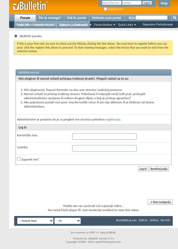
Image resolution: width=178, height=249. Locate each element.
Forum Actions (103, 24)
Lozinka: (22, 147)
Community (81, 24)
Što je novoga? (50, 18)
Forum (25, 18)
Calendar (65, 24)
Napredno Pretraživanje (158, 24)
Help (164, 3)
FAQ (54, 24)
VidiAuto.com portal (106, 18)
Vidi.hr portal (76, 18)
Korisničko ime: (27, 135)
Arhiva (154, 220)
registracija (113, 119)
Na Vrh (165, 220)
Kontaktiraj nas (126, 220)
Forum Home (24, 24)
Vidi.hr (143, 220)
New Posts (42, 24)
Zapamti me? (113, 9)
